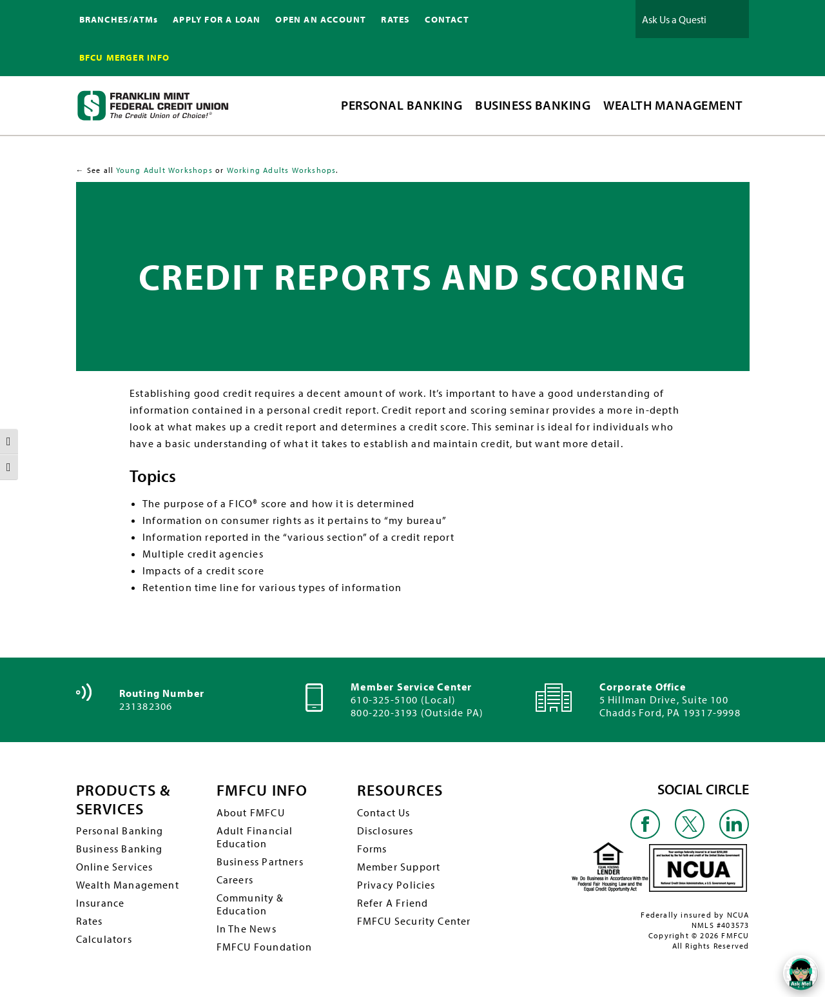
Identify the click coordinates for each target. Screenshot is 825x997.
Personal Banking (120, 830)
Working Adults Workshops (281, 170)
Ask (729, 19)
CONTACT (447, 19)
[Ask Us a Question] (674, 19)
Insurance (100, 902)
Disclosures (385, 830)
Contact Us (384, 812)
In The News (247, 928)
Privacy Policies (396, 884)
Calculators (104, 938)
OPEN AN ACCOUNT (320, 19)
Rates (89, 920)
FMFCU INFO (262, 790)
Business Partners (260, 861)
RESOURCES (400, 790)
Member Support (399, 866)
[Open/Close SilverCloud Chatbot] (799, 971)
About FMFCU (251, 812)
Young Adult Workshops (164, 170)
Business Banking (119, 848)
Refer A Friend (393, 902)
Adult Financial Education (255, 837)
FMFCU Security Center (414, 920)
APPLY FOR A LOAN (216, 19)
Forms (372, 848)
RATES (395, 19)
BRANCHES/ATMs (119, 19)
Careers (235, 879)
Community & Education (250, 904)
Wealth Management (127, 884)
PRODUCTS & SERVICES (123, 799)
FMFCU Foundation (265, 946)
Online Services (114, 866)
